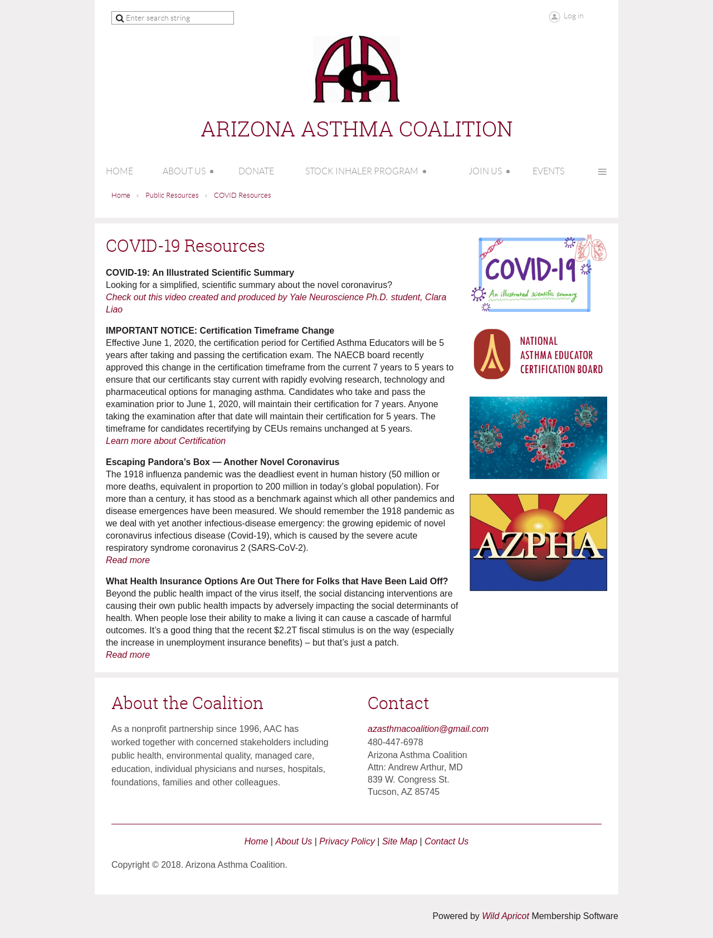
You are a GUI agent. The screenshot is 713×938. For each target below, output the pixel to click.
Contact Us (446, 841)
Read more (128, 560)
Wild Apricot (505, 916)
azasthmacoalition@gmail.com (428, 729)
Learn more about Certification (166, 441)
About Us (293, 841)
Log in (574, 15)
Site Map (399, 841)
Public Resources (172, 195)
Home (120, 195)
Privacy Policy (347, 841)
